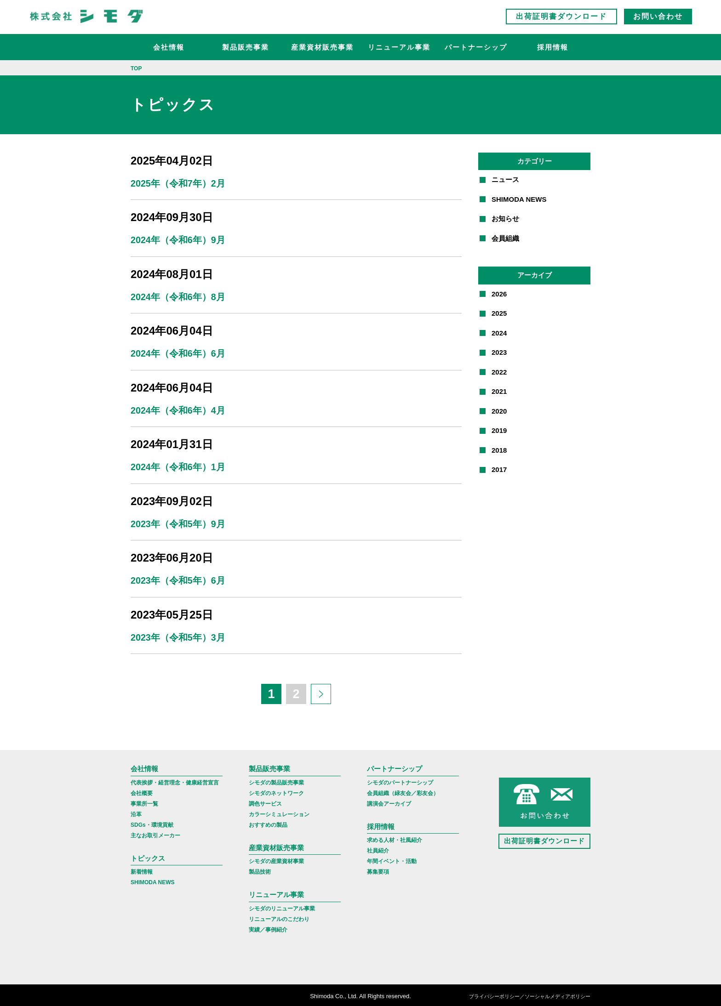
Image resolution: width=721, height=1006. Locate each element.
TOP (136, 68)
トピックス (148, 856)
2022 (499, 372)
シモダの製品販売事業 (276, 780)
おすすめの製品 (268, 822)
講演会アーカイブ (389, 801)
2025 (499, 313)
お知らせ (505, 218)
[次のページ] (321, 692)
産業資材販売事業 (322, 48)
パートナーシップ (476, 48)
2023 (499, 352)
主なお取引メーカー (155, 833)
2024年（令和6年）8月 (178, 296)
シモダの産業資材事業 (276, 859)
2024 (499, 333)
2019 (499, 430)
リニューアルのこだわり (279, 917)
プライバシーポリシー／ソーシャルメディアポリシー (529, 994)
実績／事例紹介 (268, 927)
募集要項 (378, 870)
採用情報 (552, 48)
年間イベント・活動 (392, 859)
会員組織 (505, 238)
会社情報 (168, 48)
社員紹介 (378, 849)
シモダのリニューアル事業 (282, 906)
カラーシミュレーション (279, 812)
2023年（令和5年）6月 (178, 579)
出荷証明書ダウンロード (561, 18)
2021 (499, 391)
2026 (499, 294)
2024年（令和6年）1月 (178, 466)
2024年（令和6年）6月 (178, 353)
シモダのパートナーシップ (400, 780)
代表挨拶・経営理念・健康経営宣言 (175, 780)
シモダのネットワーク (276, 791)
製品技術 (260, 870)
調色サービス (265, 801)
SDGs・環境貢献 (152, 822)
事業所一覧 (144, 801)
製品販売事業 (245, 48)
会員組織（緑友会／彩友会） (403, 791)
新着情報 (142, 870)
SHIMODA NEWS (519, 199)
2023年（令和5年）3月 (178, 636)
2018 (499, 450)
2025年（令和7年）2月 (178, 183)
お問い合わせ (658, 18)
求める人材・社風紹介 (394, 838)
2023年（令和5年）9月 (178, 522)
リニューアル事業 (399, 48)
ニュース (505, 179)
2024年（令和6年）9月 (178, 240)
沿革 (136, 812)
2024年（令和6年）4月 (178, 409)
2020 (499, 411)
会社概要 (142, 791)
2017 (499, 469)
